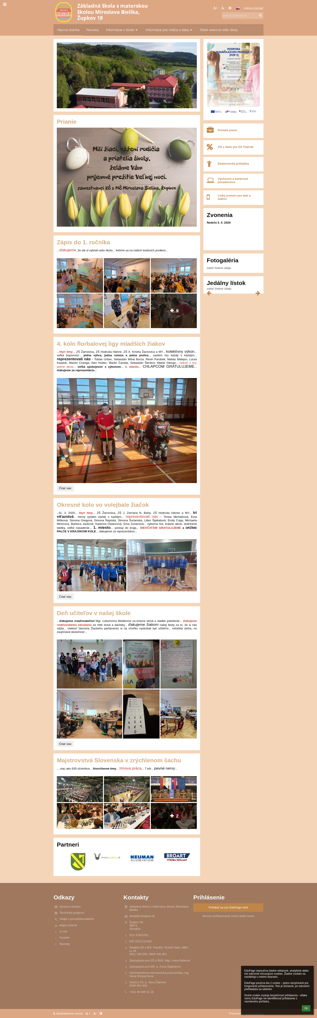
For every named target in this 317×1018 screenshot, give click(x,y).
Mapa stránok (68, 925)
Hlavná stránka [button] (68, 30)
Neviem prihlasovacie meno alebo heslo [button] (228, 916)
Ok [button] (306, 1008)
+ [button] (215, 8)
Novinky (64, 944)
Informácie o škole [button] (122, 30)
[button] (237, 8)
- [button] (223, 8)
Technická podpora (71, 912)
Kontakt (64, 937)
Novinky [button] (93, 30)
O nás (63, 931)
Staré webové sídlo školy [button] (219, 30)
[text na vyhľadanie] (243, 15)
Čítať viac (65, 488)
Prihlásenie (254, 8)
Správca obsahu (70, 906)
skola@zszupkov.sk (142, 916)
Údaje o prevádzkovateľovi (76, 919)
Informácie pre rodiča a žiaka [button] (169, 30)
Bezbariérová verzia (68, 1013)
